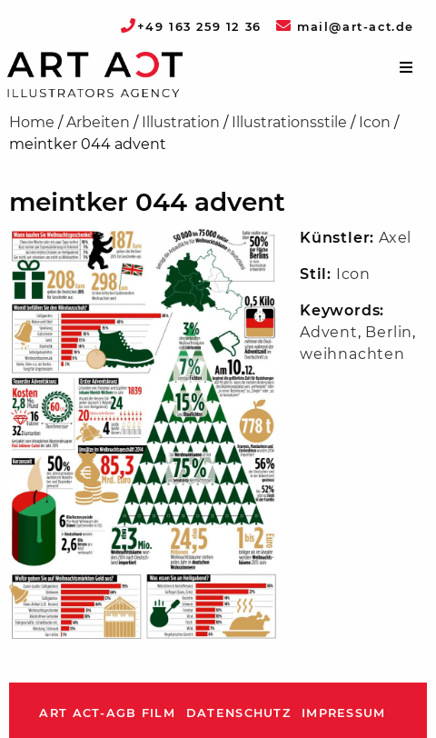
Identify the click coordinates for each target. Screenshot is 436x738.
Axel (395, 237)
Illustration (181, 122)
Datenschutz (238, 713)
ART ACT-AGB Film (106, 713)
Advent (329, 332)
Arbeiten (98, 122)
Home (31, 122)
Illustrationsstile (289, 122)
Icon (375, 122)
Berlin (388, 332)
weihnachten (352, 354)
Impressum (344, 713)
